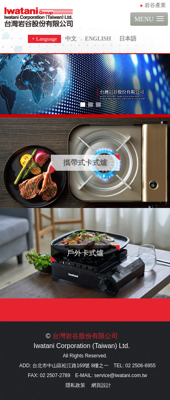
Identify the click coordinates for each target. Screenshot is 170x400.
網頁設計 (101, 385)
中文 (71, 39)
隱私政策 (75, 385)
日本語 (127, 39)
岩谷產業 (155, 5)
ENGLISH (98, 39)
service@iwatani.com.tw (120, 375)
